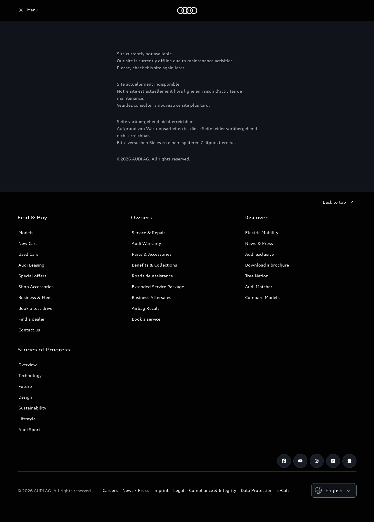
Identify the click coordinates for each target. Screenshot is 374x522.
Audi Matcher (258, 286)
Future (25, 386)
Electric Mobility (261, 232)
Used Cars (28, 254)
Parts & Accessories (152, 254)
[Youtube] (300, 461)
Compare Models (262, 297)
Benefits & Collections (154, 264)
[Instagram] (317, 461)
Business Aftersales (151, 297)
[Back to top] (339, 202)
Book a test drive (35, 308)
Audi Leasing (31, 264)
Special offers (32, 275)
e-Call (283, 490)
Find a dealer (31, 319)
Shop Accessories (35, 286)
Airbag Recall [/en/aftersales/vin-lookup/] (145, 308)
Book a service (146, 319)
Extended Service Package (158, 286)
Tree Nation (257, 275)
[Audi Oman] (28, 10)
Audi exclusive (259, 254)
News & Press (259, 243)
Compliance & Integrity (212, 490)
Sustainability (32, 407)
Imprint (161, 490)
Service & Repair (148, 232)
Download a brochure (267, 264)
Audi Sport (29, 429)
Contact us (29, 329)
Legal (178, 490)
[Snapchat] (349, 461)
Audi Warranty (146, 243)
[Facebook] (284, 461)
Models (25, 232)
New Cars (27, 243)
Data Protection (257, 490)
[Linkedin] (333, 461)
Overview (27, 364)
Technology (29, 375)
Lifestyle (27, 418)
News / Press (135, 490)
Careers (110, 490)
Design (25, 397)
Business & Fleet (35, 297)
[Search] (349, 11)
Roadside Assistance (152, 275)
